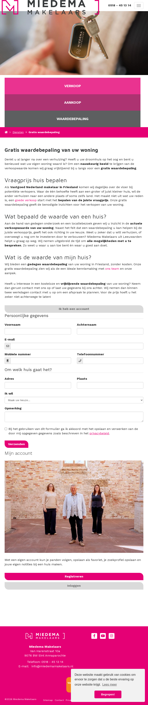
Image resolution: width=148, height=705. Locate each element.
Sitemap (48, 700)
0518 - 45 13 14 (119, 5)
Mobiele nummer (18, 354)
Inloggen (74, 585)
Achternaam (86, 324)
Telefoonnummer (90, 354)
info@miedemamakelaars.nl (52, 666)
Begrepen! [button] (108, 694)
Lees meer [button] (109, 684)
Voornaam (12, 324)
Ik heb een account (74, 309)
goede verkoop (26, 200)
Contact (59, 700)
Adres (9, 378)
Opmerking (13, 408)
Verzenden (16, 444)
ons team (112, 268)
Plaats (82, 378)
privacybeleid (99, 433)
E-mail (10, 339)
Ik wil (9, 393)
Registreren (74, 576)
